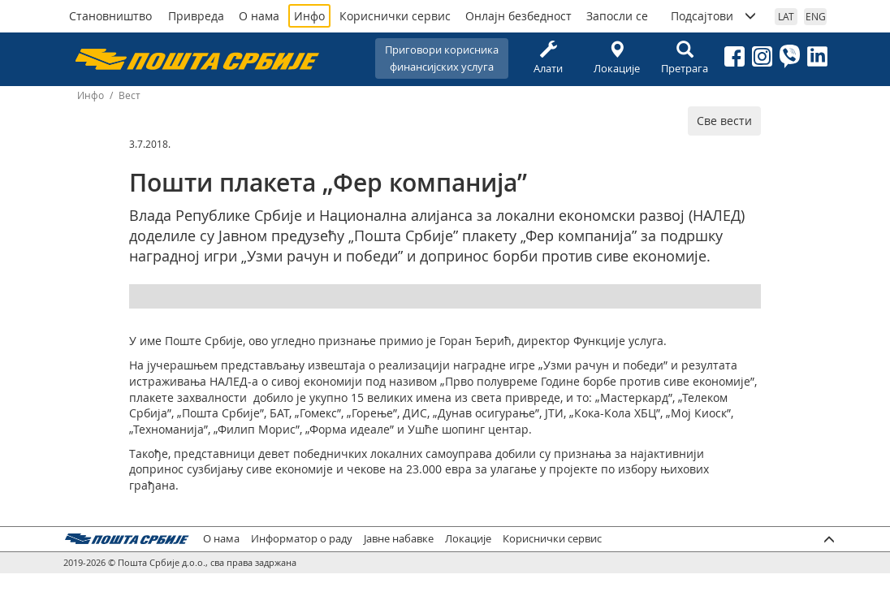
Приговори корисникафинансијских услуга (442, 58)
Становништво (110, 16)
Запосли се (617, 16)
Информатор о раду (301, 539)
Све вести (724, 120)
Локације (616, 58)
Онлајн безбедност (518, 16)
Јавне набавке (399, 539)
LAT (786, 16)
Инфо (309, 16)
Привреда (196, 16)
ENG (816, 16)
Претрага (684, 58)
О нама (259, 16)
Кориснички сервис (395, 16)
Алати (548, 58)
